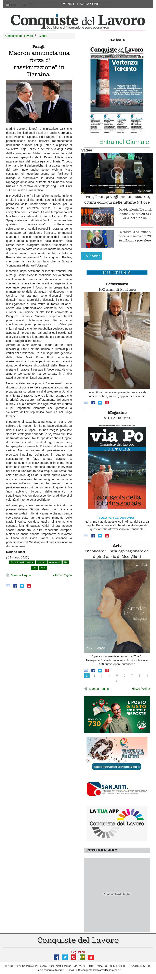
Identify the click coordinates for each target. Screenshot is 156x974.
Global (43, 35)
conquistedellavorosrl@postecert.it (101, 970)
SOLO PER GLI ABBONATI (117, 517)
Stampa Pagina (18, 575)
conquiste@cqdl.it (54, 970)
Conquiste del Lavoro (19, 35)
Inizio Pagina (62, 575)
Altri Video (92, 256)
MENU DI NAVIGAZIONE (81, 4)
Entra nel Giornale (124, 141)
